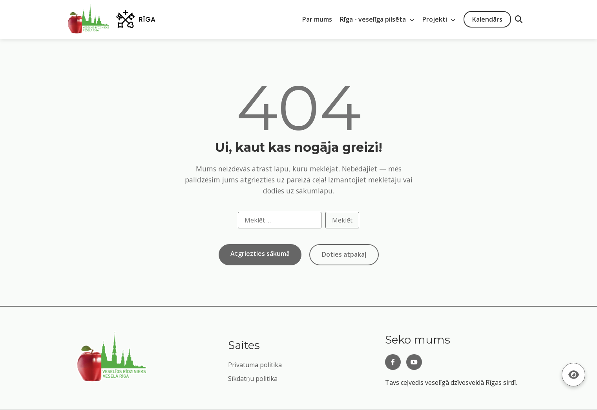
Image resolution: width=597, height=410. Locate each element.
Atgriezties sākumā (260, 253)
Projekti (439, 19)
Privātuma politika (255, 364)
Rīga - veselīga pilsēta (377, 19)
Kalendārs (487, 19)
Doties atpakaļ (344, 254)
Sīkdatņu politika (253, 378)
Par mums (317, 19)
